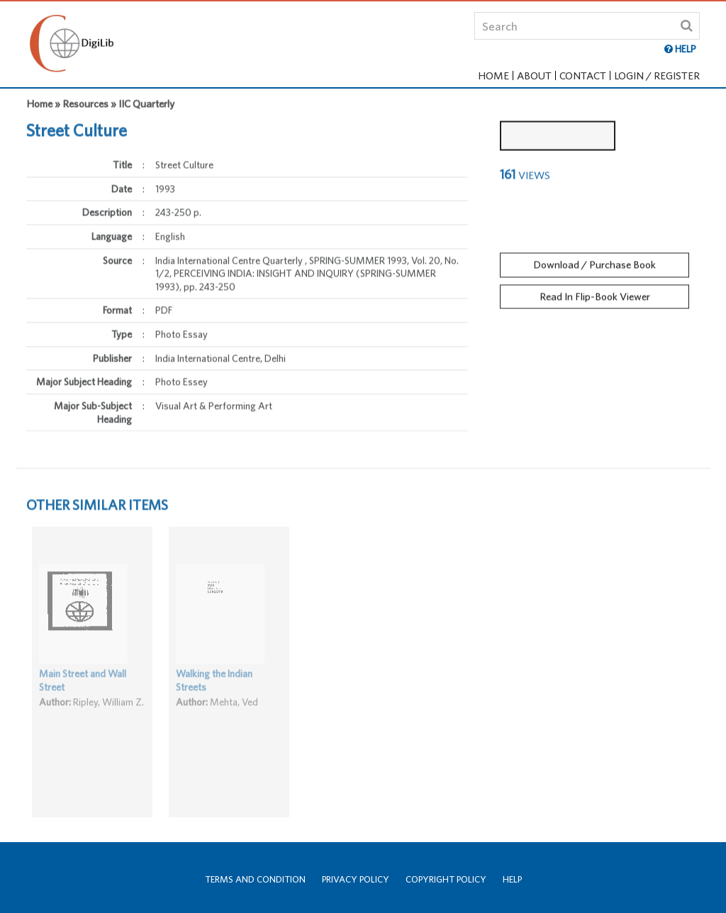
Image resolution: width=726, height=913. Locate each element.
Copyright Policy (446, 879)
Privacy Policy (355, 879)
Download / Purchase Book (594, 260)
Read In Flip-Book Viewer (595, 292)
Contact (582, 75)
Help (512, 879)
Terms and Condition (255, 879)
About (534, 75)
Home (493, 75)
